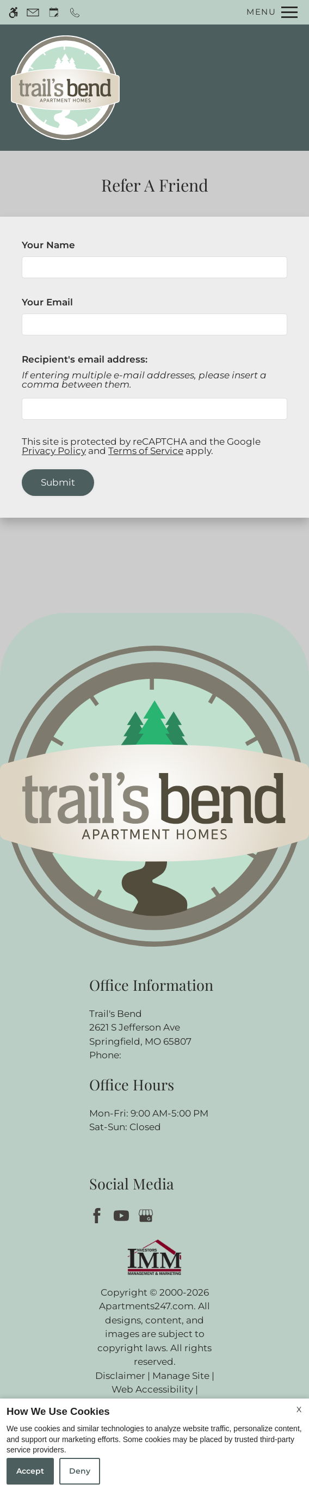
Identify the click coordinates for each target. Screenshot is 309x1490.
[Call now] (75, 12)
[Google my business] (147, 1214)
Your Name (69, 245)
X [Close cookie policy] (298, 1409)
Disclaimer (120, 1375)
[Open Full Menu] (269, 12)
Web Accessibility (152, 1389)
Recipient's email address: (84, 359)
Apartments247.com (146, 1306)
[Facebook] (98, 1214)
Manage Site (180, 1375)
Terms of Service (145, 450)
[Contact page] (33, 12)
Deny (79, 1471)
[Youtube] (123, 1214)
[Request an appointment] (54, 12)
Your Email (68, 302)
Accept (30, 1471)
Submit (58, 482)
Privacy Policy (54, 450)
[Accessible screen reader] (13, 12)
